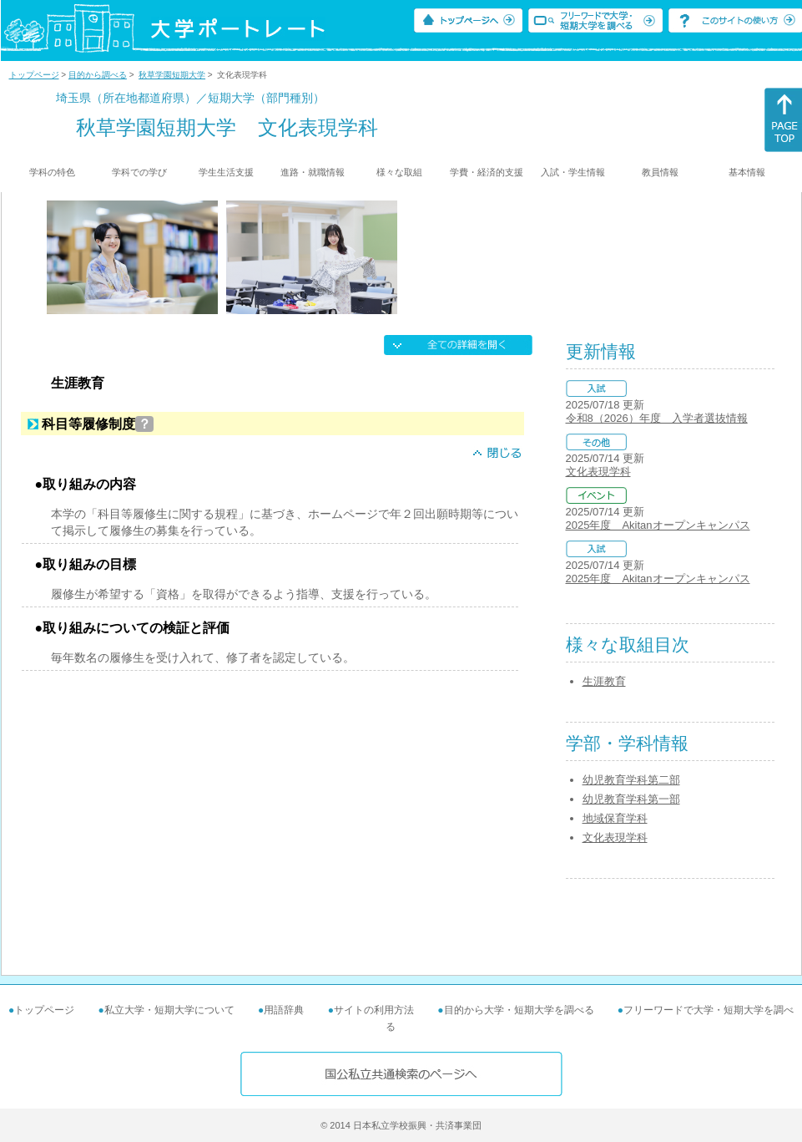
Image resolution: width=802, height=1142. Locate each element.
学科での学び (139, 172)
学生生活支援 (226, 172)
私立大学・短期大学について (169, 1010)
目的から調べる (97, 74)
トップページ (34, 74)
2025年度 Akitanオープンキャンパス (658, 525)
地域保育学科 (615, 818)
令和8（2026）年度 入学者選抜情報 (657, 418)
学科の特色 (52, 172)
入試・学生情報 (573, 172)
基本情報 (747, 172)
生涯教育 (604, 681)
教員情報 (660, 172)
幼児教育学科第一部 (631, 799)
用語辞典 (284, 1010)
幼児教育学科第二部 (631, 780)
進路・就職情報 (312, 172)
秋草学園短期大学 (172, 74)
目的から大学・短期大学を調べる (519, 1010)
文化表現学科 (598, 471)
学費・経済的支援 (486, 172)
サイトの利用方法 (374, 1010)
